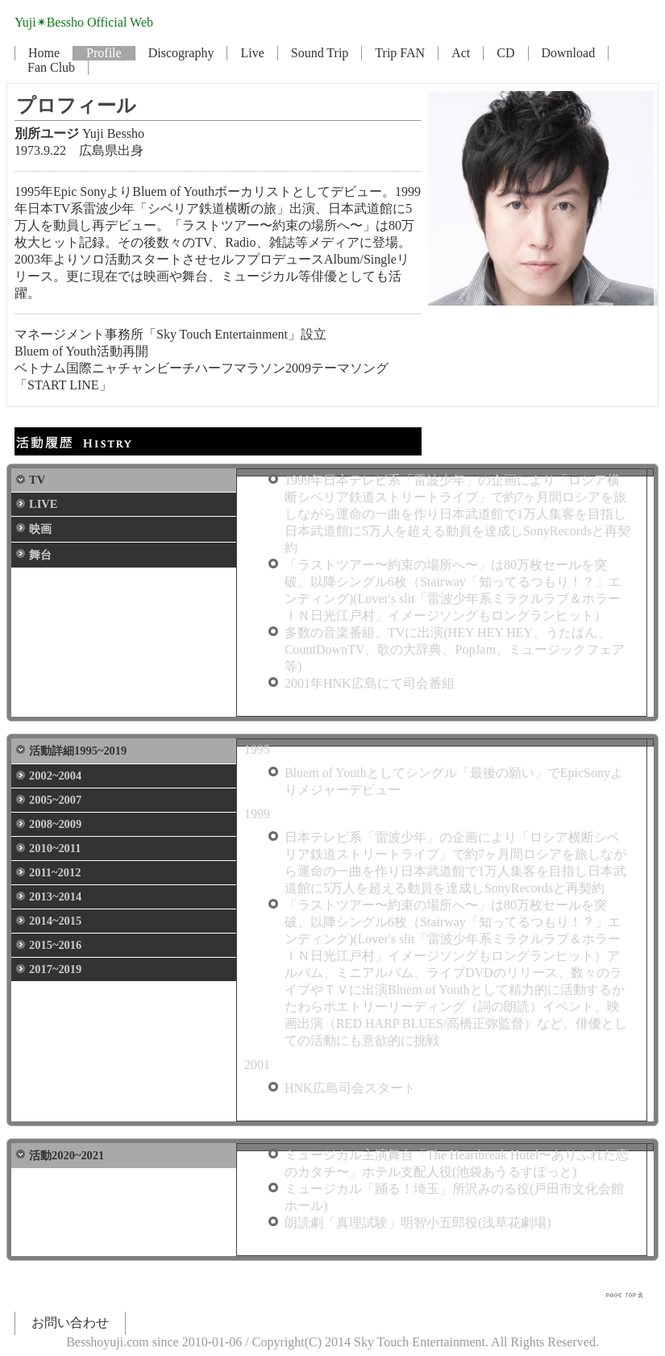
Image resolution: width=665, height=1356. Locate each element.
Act (460, 53)
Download (569, 53)
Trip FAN (400, 53)
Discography (181, 53)
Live (252, 53)
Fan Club (51, 67)
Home (44, 53)
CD (505, 53)
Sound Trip (320, 53)
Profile (104, 53)
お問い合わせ (70, 1322)
